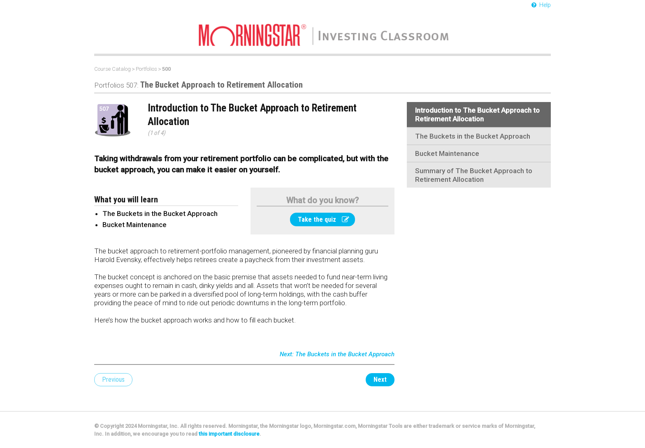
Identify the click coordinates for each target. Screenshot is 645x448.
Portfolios (146, 69)
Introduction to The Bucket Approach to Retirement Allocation (477, 114)
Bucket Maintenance (447, 153)
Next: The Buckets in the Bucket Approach (337, 354)
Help (541, 5)
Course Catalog (112, 69)
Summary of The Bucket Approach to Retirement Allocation (473, 175)
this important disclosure (229, 434)
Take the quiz (323, 219)
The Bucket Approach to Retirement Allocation (198, 85)
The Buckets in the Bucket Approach (472, 136)
